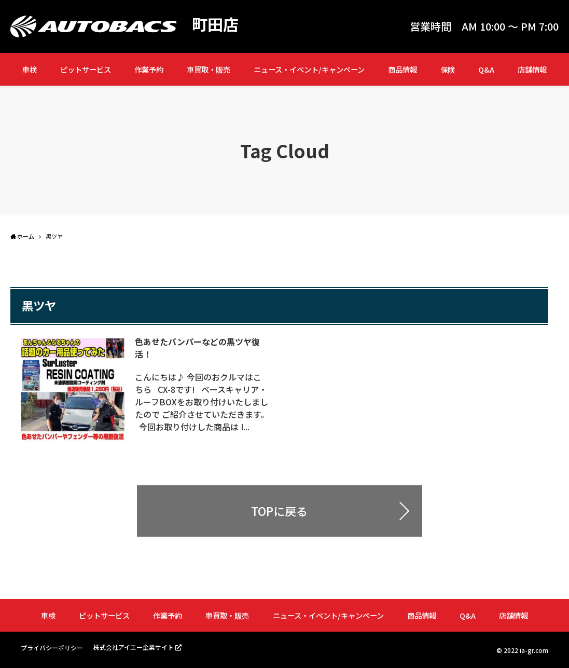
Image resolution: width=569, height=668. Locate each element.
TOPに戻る (279, 510)
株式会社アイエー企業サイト (133, 647)
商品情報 (402, 69)
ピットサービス (85, 69)
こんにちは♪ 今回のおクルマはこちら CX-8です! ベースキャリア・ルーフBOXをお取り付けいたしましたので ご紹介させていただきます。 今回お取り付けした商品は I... (202, 402)
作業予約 (148, 69)
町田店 (215, 24)
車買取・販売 (208, 69)
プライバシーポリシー (52, 647)
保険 (447, 69)
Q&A (486, 69)
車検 (29, 69)
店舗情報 (532, 69)
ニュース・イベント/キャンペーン (309, 69)
